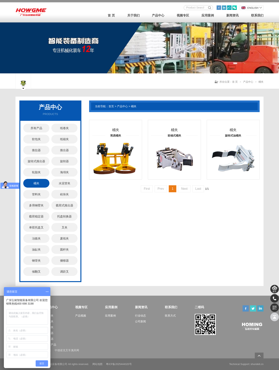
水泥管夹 (64, 183)
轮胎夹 (36, 172)
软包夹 (36, 139)
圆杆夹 (64, 249)
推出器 (64, 150)
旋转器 (64, 161)
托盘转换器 (64, 216)
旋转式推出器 (36, 161)
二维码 (199, 307)
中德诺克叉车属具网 (67, 350)
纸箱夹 (64, 139)
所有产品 (36, 128)
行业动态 (140, 315)
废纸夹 (64, 238)
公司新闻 (140, 321)
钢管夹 (36, 260)
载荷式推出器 (64, 205)
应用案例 (208, 15)
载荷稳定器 (36, 216)
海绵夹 (64, 172)
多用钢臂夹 (36, 205)
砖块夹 (64, 194)
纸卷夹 (64, 128)
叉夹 (64, 227)
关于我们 (133, 15)
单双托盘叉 (36, 227)
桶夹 (261, 81)
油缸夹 (36, 249)
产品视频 (80, 315)
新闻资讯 (232, 15)
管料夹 (36, 194)
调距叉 (64, 271)
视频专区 (183, 15)
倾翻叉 (36, 271)
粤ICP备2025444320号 (119, 364)
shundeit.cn (257, 364)
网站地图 (97, 364)
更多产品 (50, 344)
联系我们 (257, 15)
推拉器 (36, 150)
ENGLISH (249, 7)
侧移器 (64, 260)
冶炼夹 (36, 238)
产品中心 (158, 15)
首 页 (111, 15)
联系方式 (170, 315)
